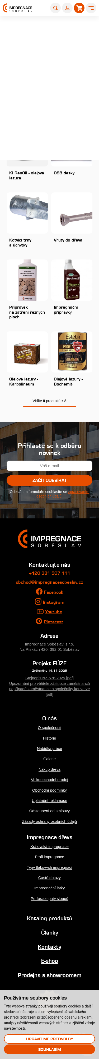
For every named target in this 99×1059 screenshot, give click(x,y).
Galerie (49, 759)
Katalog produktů (49, 917)
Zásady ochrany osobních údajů (49, 821)
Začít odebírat (49, 482)
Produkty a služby (51, 24)
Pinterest (53, 623)
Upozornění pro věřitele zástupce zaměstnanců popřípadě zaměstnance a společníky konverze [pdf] (49, 689)
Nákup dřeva (49, 769)
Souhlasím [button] (49, 1049)
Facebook (53, 593)
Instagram (53, 603)
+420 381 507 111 (49, 575)
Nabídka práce (49, 749)
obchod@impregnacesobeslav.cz (49, 583)
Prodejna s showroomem (49, 974)
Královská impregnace (49, 846)
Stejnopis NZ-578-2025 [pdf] (49, 679)
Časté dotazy (49, 877)
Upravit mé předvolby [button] (49, 1039)
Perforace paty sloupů (49, 898)
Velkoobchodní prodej (49, 780)
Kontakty (49, 945)
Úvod (26, 24)
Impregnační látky (49, 887)
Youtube (53, 613)
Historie (49, 738)
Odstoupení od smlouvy (49, 811)
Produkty (78, 24)
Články (49, 931)
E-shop (49, 960)
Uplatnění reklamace (49, 800)
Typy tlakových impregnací (49, 867)
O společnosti (49, 728)
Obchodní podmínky (49, 790)
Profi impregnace (49, 856)
